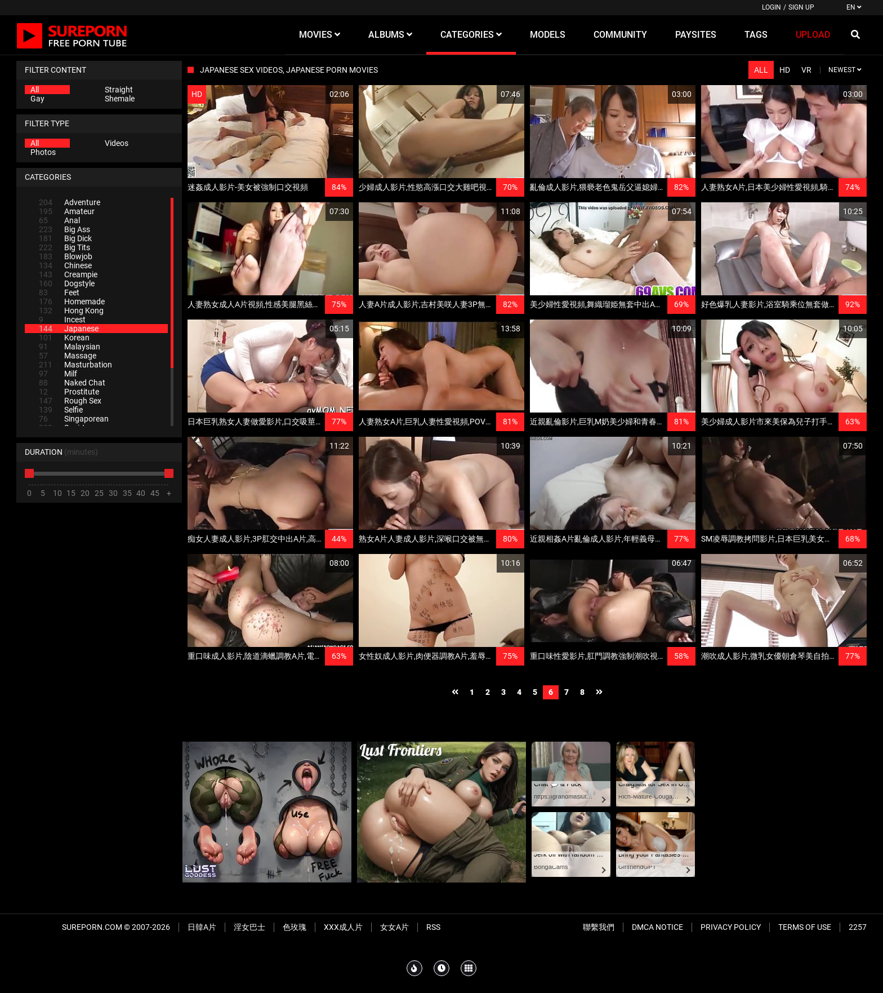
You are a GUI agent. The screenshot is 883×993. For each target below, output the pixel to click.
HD (784, 69)
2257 (858, 927)
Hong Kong (71, 310)
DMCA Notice (657, 927)
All (34, 89)
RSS (433, 927)
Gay (37, 98)
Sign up (801, 7)
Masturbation (75, 364)
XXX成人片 (343, 927)
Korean (64, 337)
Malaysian (69, 346)
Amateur (67, 211)
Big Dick (65, 238)
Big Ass (64, 229)
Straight (119, 89)
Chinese (65, 265)
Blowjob (65, 256)
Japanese (69, 328)
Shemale (120, 98)
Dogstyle (67, 283)
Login (771, 7)
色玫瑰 (294, 927)
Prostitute (69, 391)
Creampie (68, 274)
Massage (67, 355)
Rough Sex (70, 400)
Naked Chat (72, 382)
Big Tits (64, 247)
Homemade (72, 301)
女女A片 (394, 927)
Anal (59, 220)
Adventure (69, 202)
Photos (43, 152)
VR (806, 69)
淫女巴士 (249, 927)
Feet (59, 292)
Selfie (61, 409)
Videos (116, 143)
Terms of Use (804, 927)
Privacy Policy (731, 927)
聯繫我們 (598, 927)
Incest (62, 319)
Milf (58, 373)
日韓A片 (202, 927)
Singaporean (74, 418)
